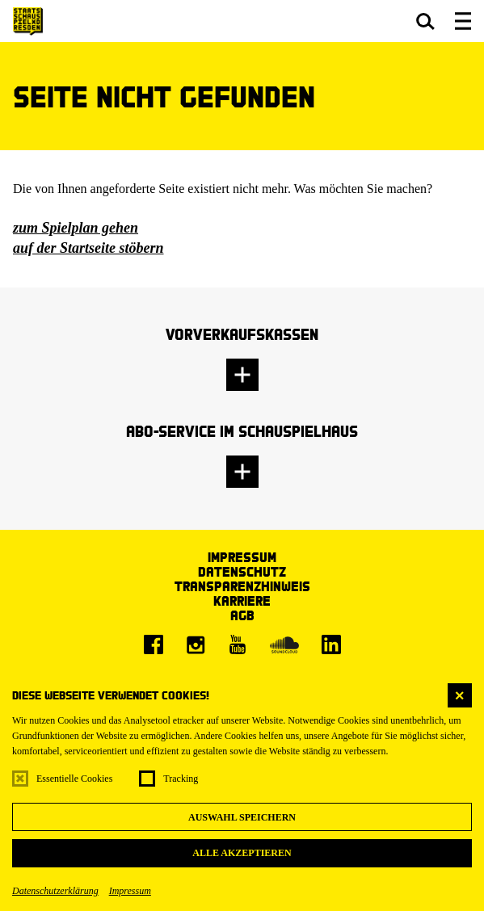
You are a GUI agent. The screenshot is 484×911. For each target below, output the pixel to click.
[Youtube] (237, 644)
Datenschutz (242, 571)
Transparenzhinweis (242, 585)
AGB (242, 615)
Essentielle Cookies (74, 778)
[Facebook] (153, 644)
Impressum (130, 890)
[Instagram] (195, 644)
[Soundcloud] (284, 644)
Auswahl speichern (242, 817)
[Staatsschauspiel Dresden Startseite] (28, 21)
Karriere (242, 600)
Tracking (180, 778)
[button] (425, 21)
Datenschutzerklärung (55, 890)
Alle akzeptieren (241, 853)
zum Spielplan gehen (75, 228)
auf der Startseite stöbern (88, 248)
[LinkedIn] (331, 644)
